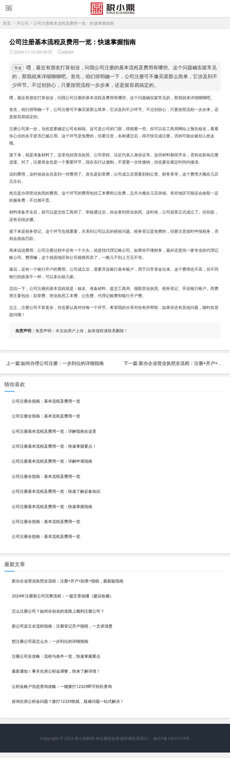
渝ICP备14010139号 (171, 738)
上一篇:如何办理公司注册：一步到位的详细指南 (55, 363)
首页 (7, 23)
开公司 (23, 23)
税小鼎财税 (84, 738)
